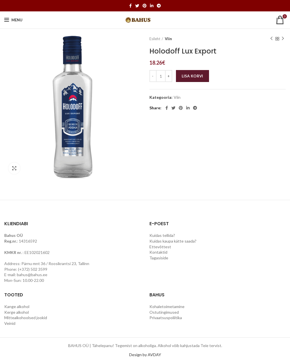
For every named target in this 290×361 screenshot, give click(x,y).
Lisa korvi (192, 76)
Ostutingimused (164, 312)
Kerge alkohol (16, 312)
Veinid (9, 323)
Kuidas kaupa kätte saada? (172, 241)
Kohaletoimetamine (166, 306)
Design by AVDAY (145, 354)
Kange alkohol (16, 306)
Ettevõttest (160, 246)
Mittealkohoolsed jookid (25, 317)
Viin (168, 38)
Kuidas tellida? (162, 235)
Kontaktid (158, 252)
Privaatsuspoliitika (165, 317)
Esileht (154, 38)
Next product (283, 38)
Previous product (271, 38)
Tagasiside (158, 257)
